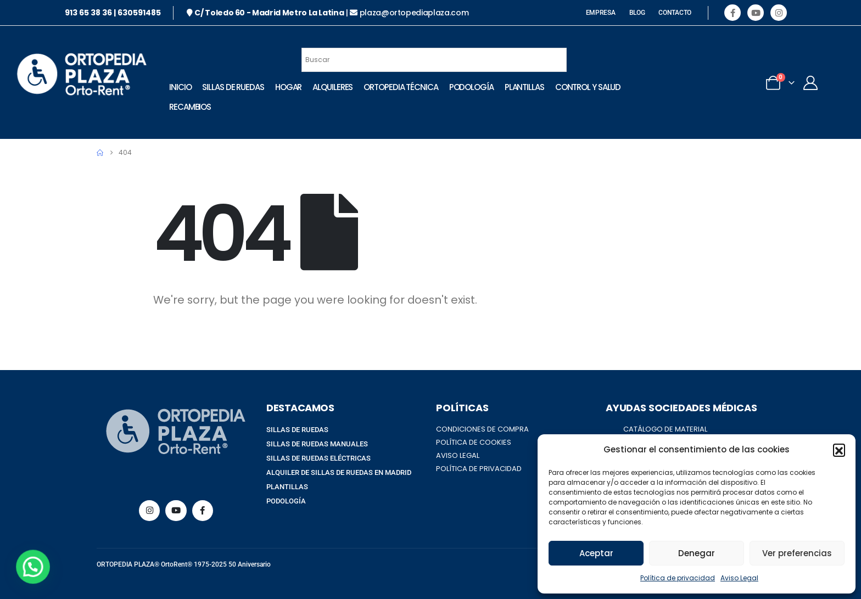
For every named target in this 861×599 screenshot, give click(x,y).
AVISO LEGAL (457, 455)
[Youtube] (755, 12)
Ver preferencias (797, 553)
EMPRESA (601, 12)
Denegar (696, 553)
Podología (467, 87)
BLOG (637, 12)
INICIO (176, 87)
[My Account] (791, 83)
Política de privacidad (677, 578)
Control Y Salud (198, 107)
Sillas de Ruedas (229, 87)
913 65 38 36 (88, 12)
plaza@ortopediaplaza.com (414, 12)
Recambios (262, 107)
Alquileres (329, 87)
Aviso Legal (739, 578)
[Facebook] (732, 12)
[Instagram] (778, 12)
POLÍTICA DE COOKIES (473, 442)
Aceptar (596, 553)
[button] (839, 449)
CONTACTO (674, 12)
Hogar (284, 87)
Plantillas (520, 87)
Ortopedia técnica (397, 87)
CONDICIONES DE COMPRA (482, 429)
